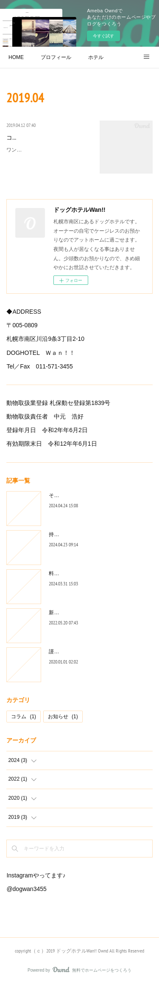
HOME (16, 57)
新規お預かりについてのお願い (84, 623)
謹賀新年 (59, 662)
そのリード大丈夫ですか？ (79, 506)
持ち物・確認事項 (69, 545)
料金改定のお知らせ (72, 584)
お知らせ (63, 727)
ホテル (95, 57)
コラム (23, 727)
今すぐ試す (103, 36)
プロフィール (56, 57)
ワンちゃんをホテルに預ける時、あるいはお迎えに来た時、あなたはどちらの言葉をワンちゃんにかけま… (47, 169)
